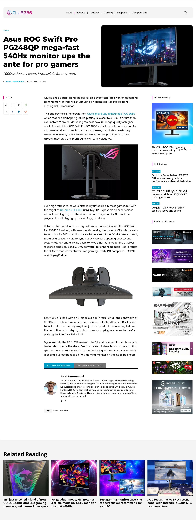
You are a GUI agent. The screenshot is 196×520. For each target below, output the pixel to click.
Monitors (156, 187)
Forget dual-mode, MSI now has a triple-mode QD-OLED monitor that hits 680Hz (73, 503)
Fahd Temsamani (15, 81)
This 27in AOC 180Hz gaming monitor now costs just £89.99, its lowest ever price (171, 150)
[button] (185, 13)
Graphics (156, 171)
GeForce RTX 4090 (71, 210)
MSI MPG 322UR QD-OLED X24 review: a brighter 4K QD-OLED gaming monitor (169, 194)
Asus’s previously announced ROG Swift (111, 113)
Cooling (155, 204)
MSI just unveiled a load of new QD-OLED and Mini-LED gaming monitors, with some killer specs (25, 503)
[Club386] (19, 12)
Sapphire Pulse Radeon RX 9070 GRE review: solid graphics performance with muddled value (171, 178)
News (6, 30)
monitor (64, 410)
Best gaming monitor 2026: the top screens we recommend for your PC (120, 503)
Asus (55, 410)
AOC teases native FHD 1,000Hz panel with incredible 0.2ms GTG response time (169, 503)
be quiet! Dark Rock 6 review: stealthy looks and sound (168, 209)
